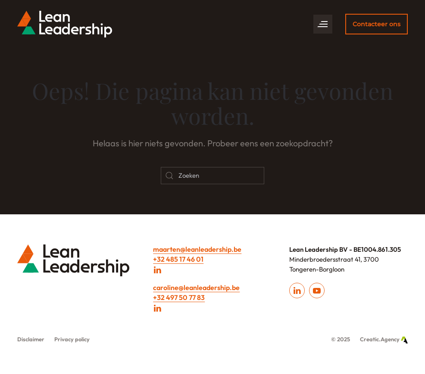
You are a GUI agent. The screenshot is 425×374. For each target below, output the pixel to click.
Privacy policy (72, 339)
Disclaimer (30, 339)
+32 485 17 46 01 (178, 259)
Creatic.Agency (384, 339)
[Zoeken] (212, 175)
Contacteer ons (376, 24)
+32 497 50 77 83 (179, 297)
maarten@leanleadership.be (197, 249)
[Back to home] (64, 24)
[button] (322, 24)
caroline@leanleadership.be (196, 287)
